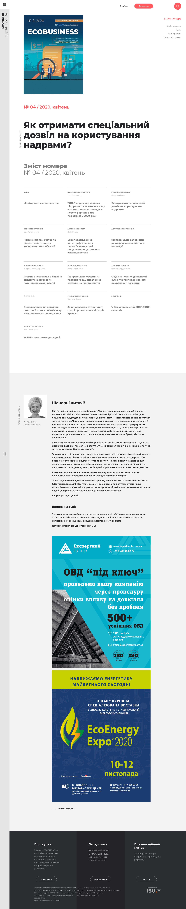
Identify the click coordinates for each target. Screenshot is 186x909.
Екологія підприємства (51, 888)
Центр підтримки (172, 37)
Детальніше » (116, 890)
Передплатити (100, 879)
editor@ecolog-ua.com (90, 895)
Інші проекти (174, 34)
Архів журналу (174, 26)
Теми (178, 30)
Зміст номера (172, 18)
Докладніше (46, 879)
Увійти (162, 6)
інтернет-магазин (97, 860)
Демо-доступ (144, 6)
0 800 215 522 (43, 895)
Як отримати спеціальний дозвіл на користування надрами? (86, 135)
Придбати (124, 6)
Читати (146, 879)
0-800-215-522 (98, 853)
